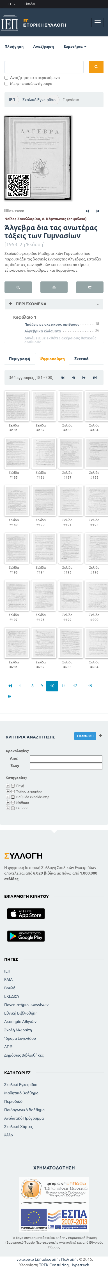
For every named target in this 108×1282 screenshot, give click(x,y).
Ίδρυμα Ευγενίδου (20, 1038)
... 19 (88, 686)
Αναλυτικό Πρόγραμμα (24, 1118)
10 (52, 686)
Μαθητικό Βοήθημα (21, 1093)
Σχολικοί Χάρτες (18, 1126)
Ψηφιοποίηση (52, 358)
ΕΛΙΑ (8, 979)
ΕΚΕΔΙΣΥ (11, 996)
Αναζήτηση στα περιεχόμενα (32, 77)
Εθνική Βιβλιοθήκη (21, 1013)
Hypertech (79, 1265)
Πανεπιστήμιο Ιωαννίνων (26, 1005)
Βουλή (9, 988)
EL (11, 4)
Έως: (14, 765)
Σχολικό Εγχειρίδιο (39, 99)
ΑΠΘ (8, 1047)
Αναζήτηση (43, 46)
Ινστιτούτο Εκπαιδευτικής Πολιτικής (46, 1259)
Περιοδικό (13, 1101)
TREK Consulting (54, 1265)
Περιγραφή (19, 358)
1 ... (21, 686)
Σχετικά (81, 358)
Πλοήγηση (14, 46)
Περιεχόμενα (31, 303)
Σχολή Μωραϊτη (18, 1030)
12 (75, 686)
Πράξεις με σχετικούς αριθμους (51, 324)
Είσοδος (29, 4)
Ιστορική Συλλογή (44, 22)
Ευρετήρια (74, 46)
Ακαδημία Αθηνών (20, 1021)
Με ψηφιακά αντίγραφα (28, 83)
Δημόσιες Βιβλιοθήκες (23, 1055)
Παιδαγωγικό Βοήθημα (24, 1110)
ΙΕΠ (12, 99)
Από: (14, 758)
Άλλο (8, 1135)
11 (63, 686)
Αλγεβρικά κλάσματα (42, 331)
